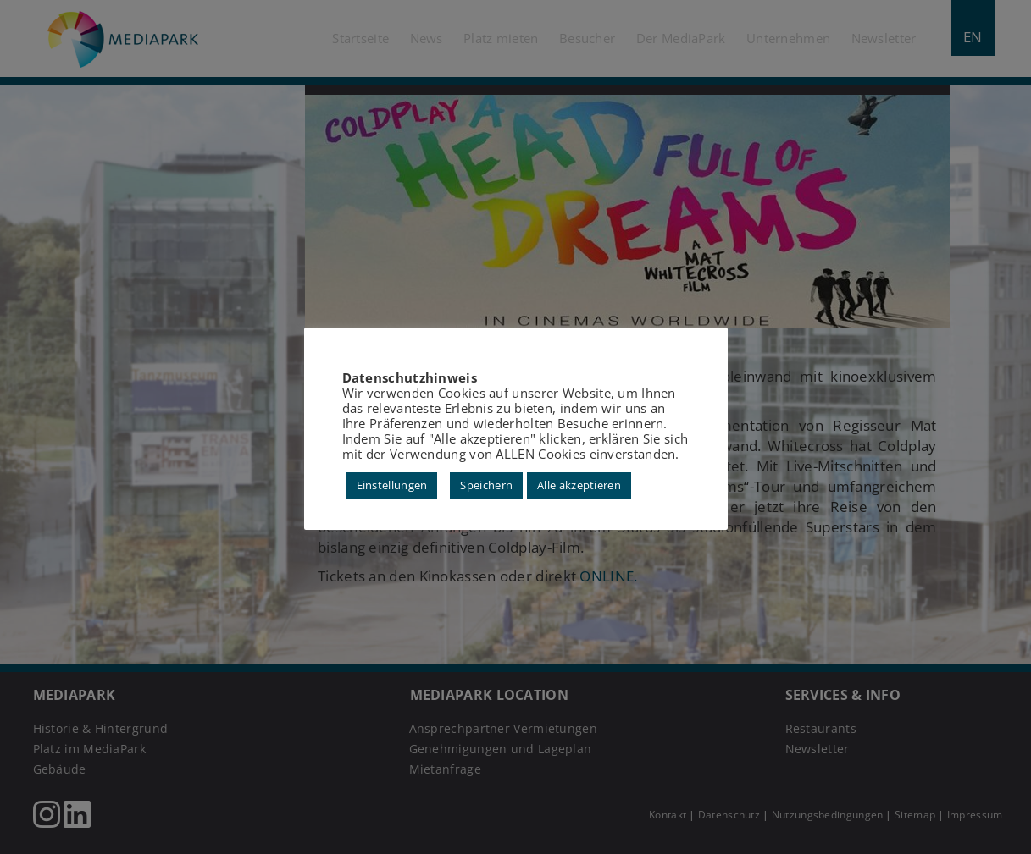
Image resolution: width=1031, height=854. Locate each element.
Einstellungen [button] (392, 485)
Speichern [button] (486, 485)
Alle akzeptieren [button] (579, 485)
